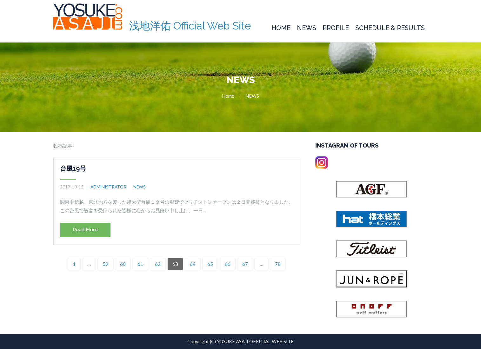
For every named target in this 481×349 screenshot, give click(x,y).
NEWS (252, 96)
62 (158, 264)
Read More (85, 230)
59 (105, 264)
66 (227, 264)
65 (210, 264)
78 (278, 264)
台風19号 (73, 168)
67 (245, 264)
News (306, 28)
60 (123, 264)
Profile (336, 28)
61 (140, 264)
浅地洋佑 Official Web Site (190, 26)
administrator (108, 186)
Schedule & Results (390, 28)
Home (281, 28)
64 (193, 264)
